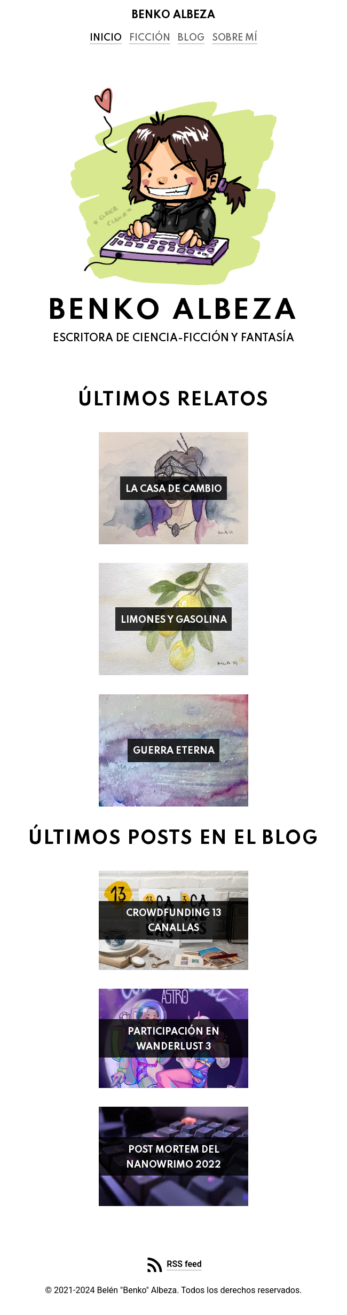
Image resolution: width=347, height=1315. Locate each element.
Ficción (149, 38)
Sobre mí (234, 38)
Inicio (106, 38)
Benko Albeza (173, 15)
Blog (191, 38)
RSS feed (184, 1264)
